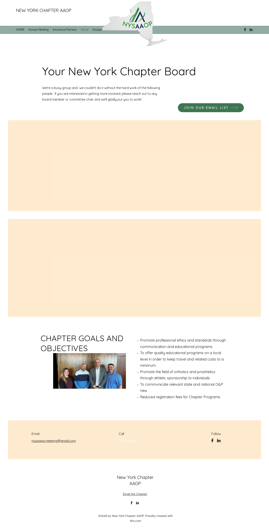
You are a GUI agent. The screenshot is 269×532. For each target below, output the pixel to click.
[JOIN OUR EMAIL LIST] (211, 107)
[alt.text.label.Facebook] (245, 30)
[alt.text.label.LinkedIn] (251, 30)
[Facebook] (212, 440)
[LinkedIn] (218, 440)
